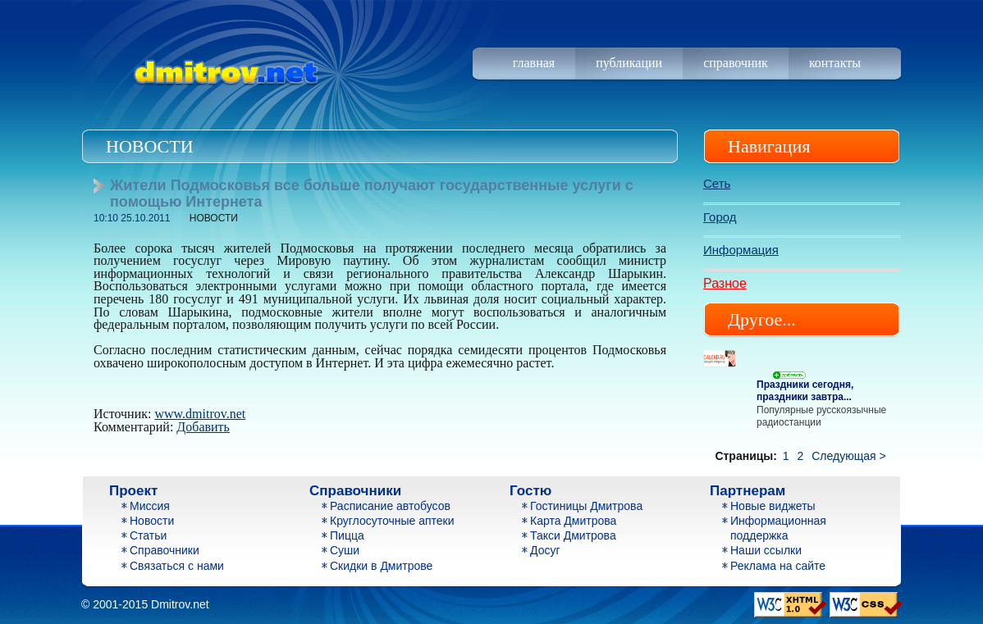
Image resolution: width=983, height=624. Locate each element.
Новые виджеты (773, 505)
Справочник (735, 63)
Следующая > (848, 455)
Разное (725, 283)
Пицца (347, 535)
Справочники (164, 550)
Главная (534, 63)
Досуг (545, 550)
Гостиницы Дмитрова (586, 505)
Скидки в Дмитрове (381, 565)
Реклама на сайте (777, 565)
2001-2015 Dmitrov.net (150, 604)
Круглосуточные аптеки (392, 520)
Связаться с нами (177, 565)
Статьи (148, 535)
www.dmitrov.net (199, 414)
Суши (344, 550)
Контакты (835, 63)
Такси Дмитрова (573, 535)
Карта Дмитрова (573, 520)
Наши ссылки (766, 550)
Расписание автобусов (390, 505)
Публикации (629, 63)
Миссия (150, 505)
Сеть (716, 183)
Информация (741, 250)
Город (720, 217)
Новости (152, 520)
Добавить (203, 427)
